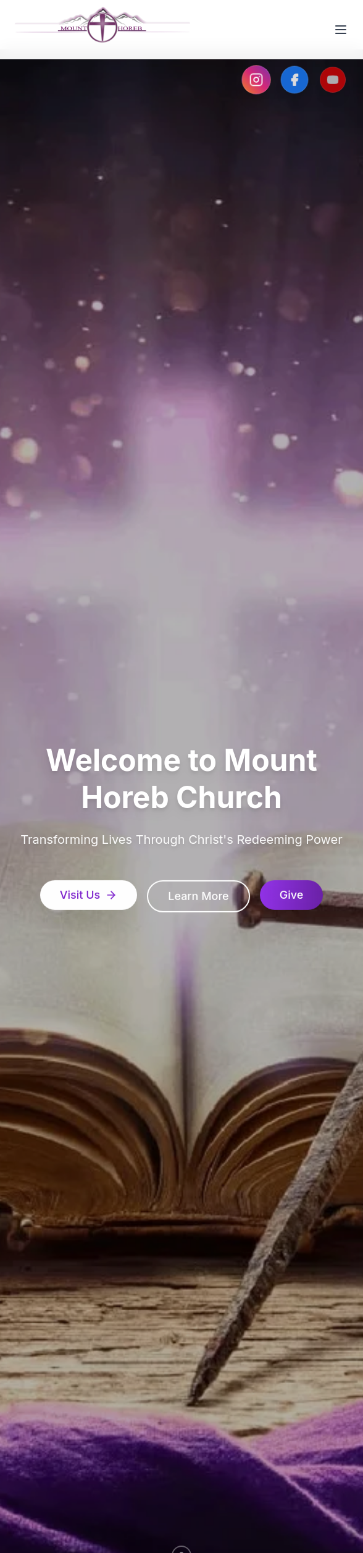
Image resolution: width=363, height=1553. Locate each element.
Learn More (198, 897)
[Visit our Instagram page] (256, 80)
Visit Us (88, 896)
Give (292, 896)
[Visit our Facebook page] (294, 79)
